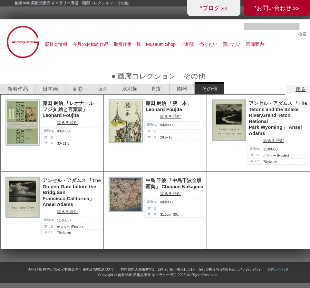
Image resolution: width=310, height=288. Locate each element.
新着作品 (17, 89)
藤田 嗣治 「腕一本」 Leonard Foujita (169, 106)
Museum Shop (161, 44)
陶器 (182, 89)
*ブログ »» (214, 8)
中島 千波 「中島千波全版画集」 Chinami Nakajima (174, 183)
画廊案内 (255, 44)
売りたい (208, 44)
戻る (300, 89)
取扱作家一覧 (127, 44)
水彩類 (130, 89)
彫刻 (157, 89)
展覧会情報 (56, 44)
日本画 (50, 89)
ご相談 (187, 44)
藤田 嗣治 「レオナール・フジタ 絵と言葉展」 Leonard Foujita (70, 109)
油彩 (78, 89)
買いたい (232, 44)
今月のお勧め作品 (91, 44)
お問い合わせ (278, 269)
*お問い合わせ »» (276, 8)
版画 (102, 89)
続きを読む (67, 122)
